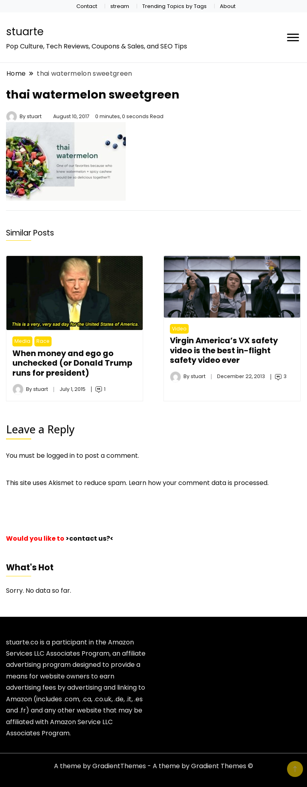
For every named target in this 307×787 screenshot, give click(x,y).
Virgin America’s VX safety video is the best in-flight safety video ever (224, 350)
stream (119, 6)
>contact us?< (90, 538)
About (227, 6)
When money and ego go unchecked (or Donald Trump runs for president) (72, 363)
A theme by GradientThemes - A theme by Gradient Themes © (153, 766)
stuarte (25, 31)
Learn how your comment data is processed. (199, 482)
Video (179, 328)
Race (43, 341)
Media (22, 341)
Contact (86, 6)
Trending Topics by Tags (174, 6)
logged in (60, 455)
